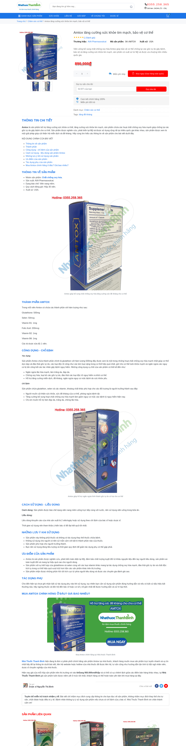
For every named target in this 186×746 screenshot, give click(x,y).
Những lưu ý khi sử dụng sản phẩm (42, 156)
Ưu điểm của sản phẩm (36, 159)
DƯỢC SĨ (114, 16)
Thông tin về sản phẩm (36, 144)
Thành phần (31, 147)
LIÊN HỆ (68, 16)
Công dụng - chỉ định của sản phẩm (42, 150)
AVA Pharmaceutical (97, 42)
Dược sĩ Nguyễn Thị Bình (41, 687)
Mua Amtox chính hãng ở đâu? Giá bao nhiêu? (47, 165)
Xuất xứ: (144, 42)
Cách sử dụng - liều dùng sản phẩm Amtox (45, 153)
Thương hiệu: (80, 42)
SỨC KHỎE (54, 16)
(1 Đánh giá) (89, 38)
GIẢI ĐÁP (81, 16)
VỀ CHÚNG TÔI (98, 16)
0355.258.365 (158, 4)
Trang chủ (21, 21)
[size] (82, 73)
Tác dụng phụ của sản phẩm (39, 162)
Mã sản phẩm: (117, 42)
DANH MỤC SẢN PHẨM (29, 16)
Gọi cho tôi (151, 89)
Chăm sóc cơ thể (35, 21)
